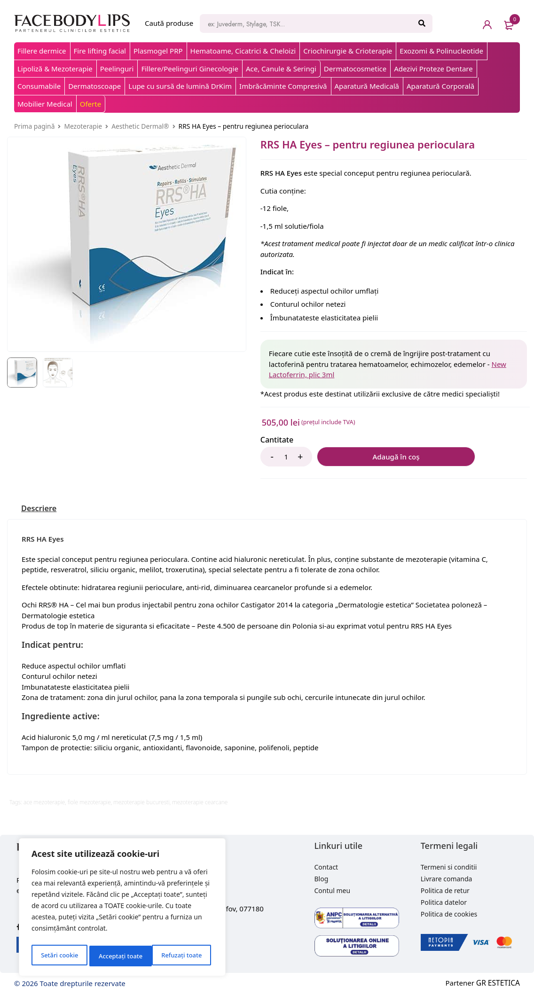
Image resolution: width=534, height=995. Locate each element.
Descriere (40, 508)
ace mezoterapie (44, 802)
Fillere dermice (41, 50)
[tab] (40, 508)
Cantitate (276, 440)
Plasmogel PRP (158, 50)
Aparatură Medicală (367, 86)
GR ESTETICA (499, 982)
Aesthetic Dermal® (140, 126)
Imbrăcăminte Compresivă (283, 86)
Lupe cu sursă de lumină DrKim (180, 86)
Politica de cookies (449, 913)
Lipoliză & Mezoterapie (55, 68)
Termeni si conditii (449, 867)
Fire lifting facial (100, 50)
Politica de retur (445, 890)
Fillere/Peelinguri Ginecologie (189, 68)
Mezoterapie (83, 126)
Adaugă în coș (363, 456)
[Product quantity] (286, 456)
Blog (321, 878)
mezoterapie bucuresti (141, 802)
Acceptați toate (182, 955)
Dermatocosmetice (355, 68)
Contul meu (332, 890)
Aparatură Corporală (440, 86)
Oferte (90, 104)
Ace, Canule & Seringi (281, 68)
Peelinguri (117, 68)
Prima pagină (34, 126)
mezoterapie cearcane (200, 802)
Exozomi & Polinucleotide (441, 50)
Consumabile (39, 86)
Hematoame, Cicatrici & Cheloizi (243, 50)
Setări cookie (59, 955)
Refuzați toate (119, 955)
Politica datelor (444, 902)
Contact (326, 867)
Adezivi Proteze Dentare (433, 68)
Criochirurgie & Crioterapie (347, 50)
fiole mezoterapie (89, 802)
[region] (122, 909)
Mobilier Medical (44, 104)
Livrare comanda (446, 878)
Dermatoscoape (94, 86)
